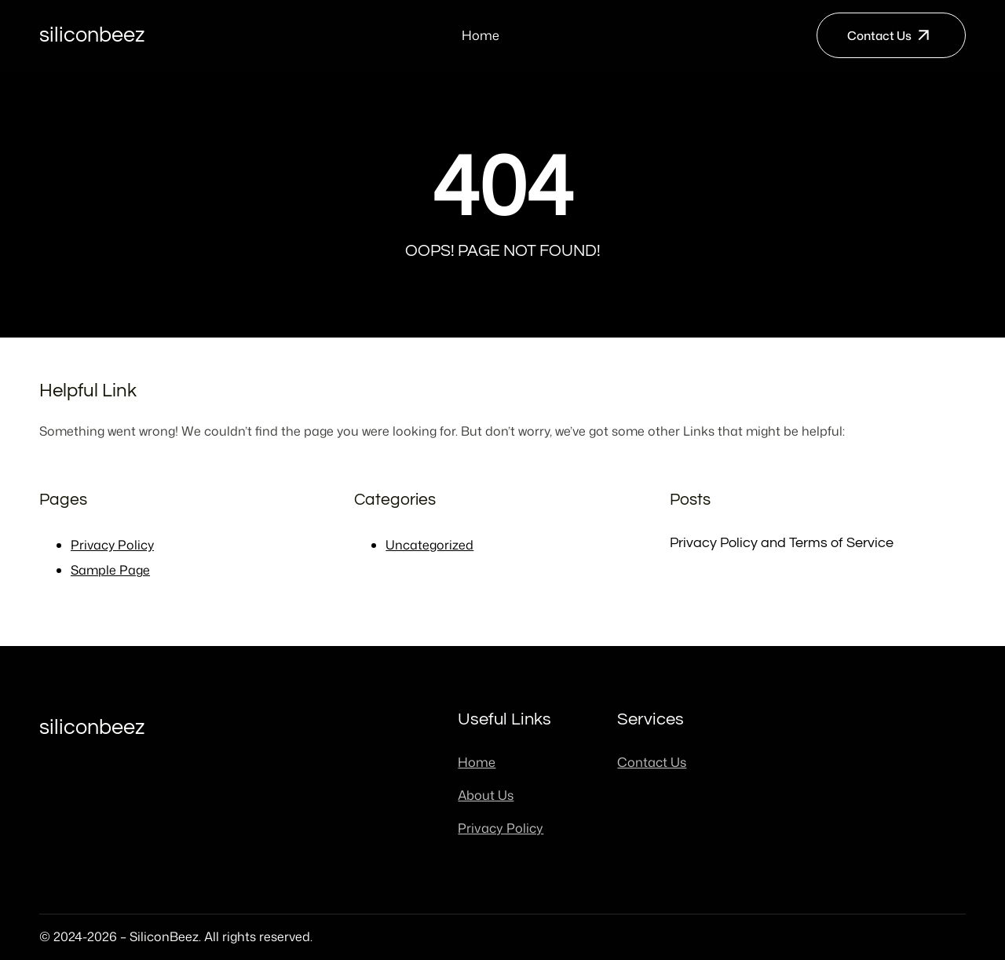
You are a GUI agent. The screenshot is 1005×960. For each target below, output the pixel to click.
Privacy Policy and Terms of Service (782, 543)
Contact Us (879, 35)
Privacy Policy (112, 544)
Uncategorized (429, 544)
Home (480, 35)
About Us (485, 795)
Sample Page (110, 570)
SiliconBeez (91, 35)
